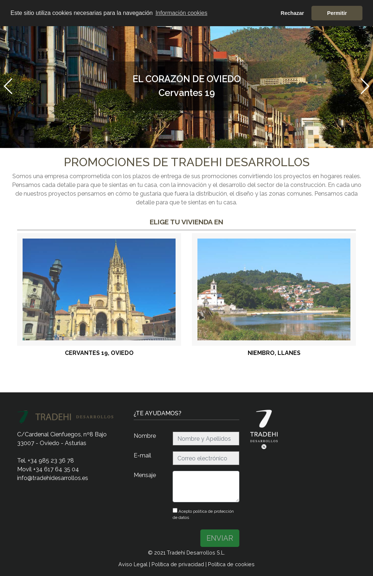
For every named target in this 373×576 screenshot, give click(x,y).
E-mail (142, 455)
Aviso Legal (133, 564)
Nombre (145, 435)
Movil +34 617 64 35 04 (48, 469)
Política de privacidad (178, 564)
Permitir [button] (337, 13)
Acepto (203, 514)
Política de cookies (231, 564)
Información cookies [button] (181, 13)
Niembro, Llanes (274, 352)
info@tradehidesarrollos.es (52, 478)
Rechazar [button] (292, 13)
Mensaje (145, 475)
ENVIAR (220, 538)
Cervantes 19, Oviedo (99, 352)
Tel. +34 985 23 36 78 (45, 460)
